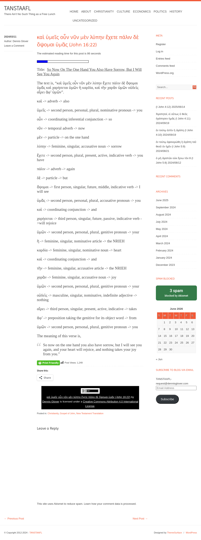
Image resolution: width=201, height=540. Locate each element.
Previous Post (14, 518)
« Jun (159, 359)
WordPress (191, 532)
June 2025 (162, 200)
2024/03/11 (10, 36)
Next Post (140, 518)
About (86, 11)
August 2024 (163, 214)
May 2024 (162, 228)
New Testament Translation (89, 413)
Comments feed (165, 65)
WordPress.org (165, 73)
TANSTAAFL (17, 8)
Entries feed (163, 58)
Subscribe (167, 399)
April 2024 (162, 236)
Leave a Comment (14, 45)
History (176, 11)
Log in (159, 51)
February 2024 (164, 250)
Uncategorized (85, 20)
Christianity (104, 11)
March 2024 (163, 243)
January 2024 (164, 257)
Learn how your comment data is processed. (110, 503)
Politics (160, 11)
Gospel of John (67, 413)
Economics (142, 11)
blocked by (176, 292)
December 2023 (165, 264)
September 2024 (166, 207)
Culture (123, 11)
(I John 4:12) (163, 106)
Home (74, 11)
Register (161, 44)
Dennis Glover (20, 41)
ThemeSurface (174, 532)
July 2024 (161, 221)
